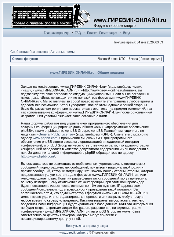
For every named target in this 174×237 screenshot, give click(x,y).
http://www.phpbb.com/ (38, 156)
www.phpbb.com (45, 138)
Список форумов (25, 59)
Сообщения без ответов (29, 52)
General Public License (55, 134)
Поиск (91, 33)
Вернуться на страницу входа (87, 226)
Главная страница (57, 33)
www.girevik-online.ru (74, 232)
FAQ (78, 33)
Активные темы (62, 52)
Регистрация (108, 33)
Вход (126, 33)
